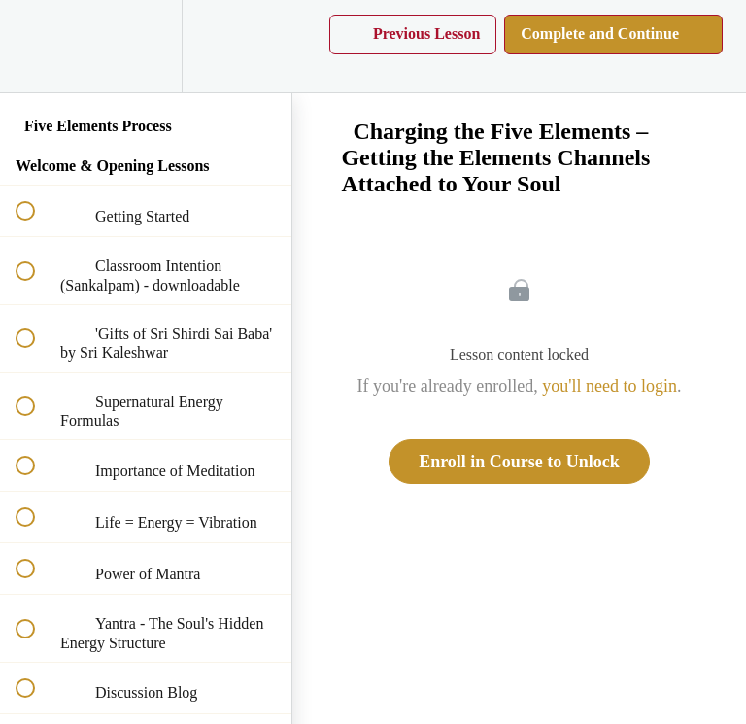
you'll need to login (609, 386)
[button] (36, 46)
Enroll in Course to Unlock (519, 461)
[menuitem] (146, 46)
